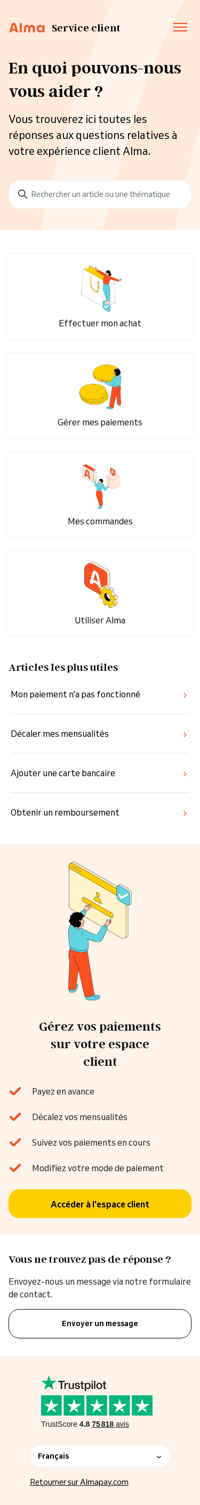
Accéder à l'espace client (100, 1204)
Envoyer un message (100, 1323)
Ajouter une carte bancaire (63, 773)
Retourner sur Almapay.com (79, 1482)
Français (100, 1456)
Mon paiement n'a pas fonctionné (75, 694)
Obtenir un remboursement (65, 812)
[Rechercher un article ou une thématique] (100, 194)
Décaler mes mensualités (60, 733)
